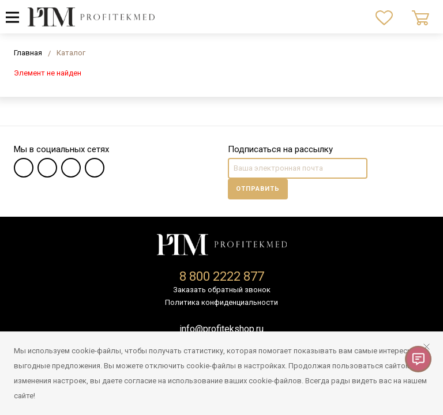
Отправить (258, 189)
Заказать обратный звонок (222, 289)
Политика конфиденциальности (221, 302)
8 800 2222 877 (221, 276)
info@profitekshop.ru (221, 328)
